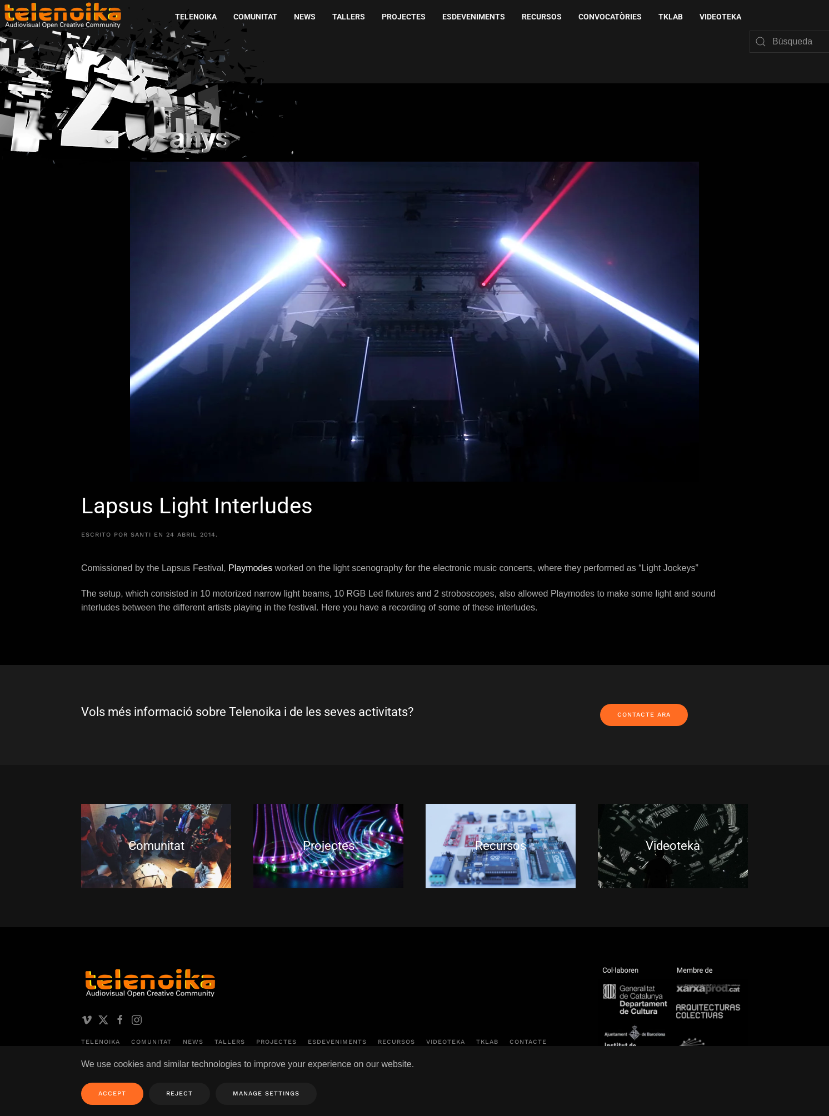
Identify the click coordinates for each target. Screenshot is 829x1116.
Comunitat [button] (255, 16)
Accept (112, 1093)
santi (141, 534)
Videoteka (720, 16)
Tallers (348, 16)
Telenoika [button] (196, 16)
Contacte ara (644, 714)
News (193, 1042)
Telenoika (100, 1042)
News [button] (305, 16)
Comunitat (151, 1042)
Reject (179, 1093)
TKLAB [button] (670, 16)
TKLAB (487, 1042)
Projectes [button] (404, 16)
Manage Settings (266, 1093)
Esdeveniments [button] (473, 16)
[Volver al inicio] (153, 94)
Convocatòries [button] (610, 16)
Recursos (396, 1042)
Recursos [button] (542, 16)
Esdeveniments (337, 1042)
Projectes (276, 1042)
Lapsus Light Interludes (197, 506)
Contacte (528, 1042)
